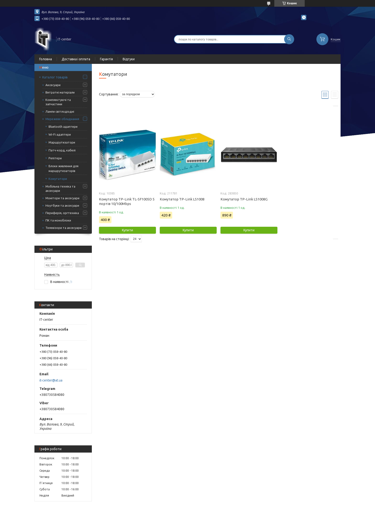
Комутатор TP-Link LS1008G (244, 199)
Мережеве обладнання (62, 119)
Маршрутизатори (62, 142)
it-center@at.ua (50, 380)
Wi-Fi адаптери (60, 134)
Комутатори (58, 178)
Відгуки (129, 59)
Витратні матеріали (60, 92)
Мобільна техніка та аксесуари (60, 188)
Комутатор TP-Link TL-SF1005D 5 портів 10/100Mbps (126, 201)
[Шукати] (289, 39)
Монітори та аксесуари (62, 198)
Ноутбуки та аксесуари (62, 205)
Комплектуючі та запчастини (58, 102)
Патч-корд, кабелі (62, 150)
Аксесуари (53, 85)
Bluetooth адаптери (63, 126)
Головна (45, 59)
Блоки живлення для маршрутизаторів (63, 168)
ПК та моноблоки (58, 220)
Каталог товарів (55, 77)
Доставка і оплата (76, 59)
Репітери (55, 158)
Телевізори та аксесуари (63, 227)
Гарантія (106, 59)
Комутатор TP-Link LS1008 (182, 199)
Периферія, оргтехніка (62, 213)
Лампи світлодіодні (59, 111)
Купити (127, 230)
